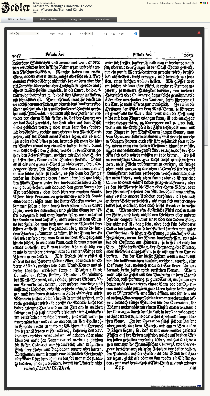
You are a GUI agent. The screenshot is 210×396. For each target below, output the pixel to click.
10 (60, 33)
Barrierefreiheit (189, 3)
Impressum (152, 3)
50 (52, 33)
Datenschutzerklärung (170, 3)
